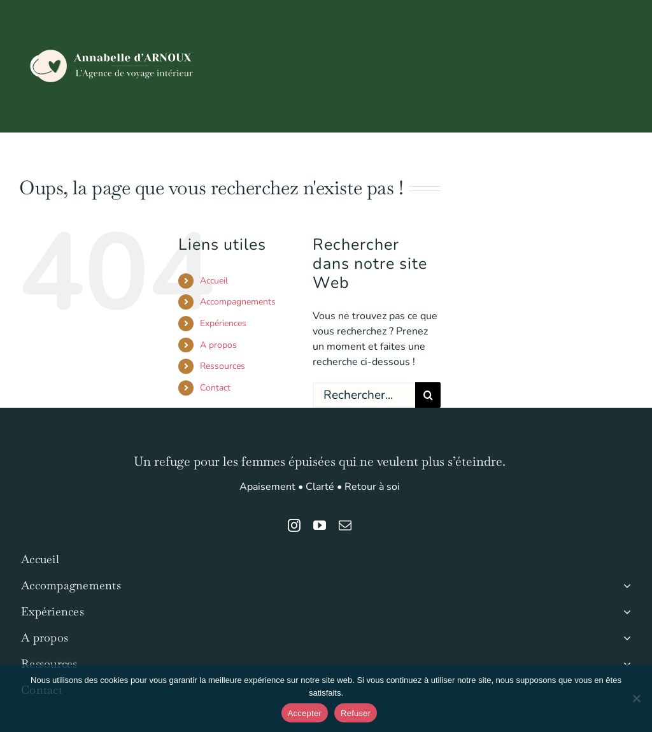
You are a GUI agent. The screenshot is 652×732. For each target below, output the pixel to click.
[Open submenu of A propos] (624, 638)
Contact (215, 388)
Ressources (222, 366)
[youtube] (319, 525)
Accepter (305, 713)
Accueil (214, 281)
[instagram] (294, 525)
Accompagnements (238, 302)
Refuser (356, 713)
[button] (612, 154)
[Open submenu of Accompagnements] (624, 586)
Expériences (223, 323)
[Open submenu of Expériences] (624, 612)
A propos (218, 345)
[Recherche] (428, 395)
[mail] (345, 525)
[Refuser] (636, 698)
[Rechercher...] (364, 395)
